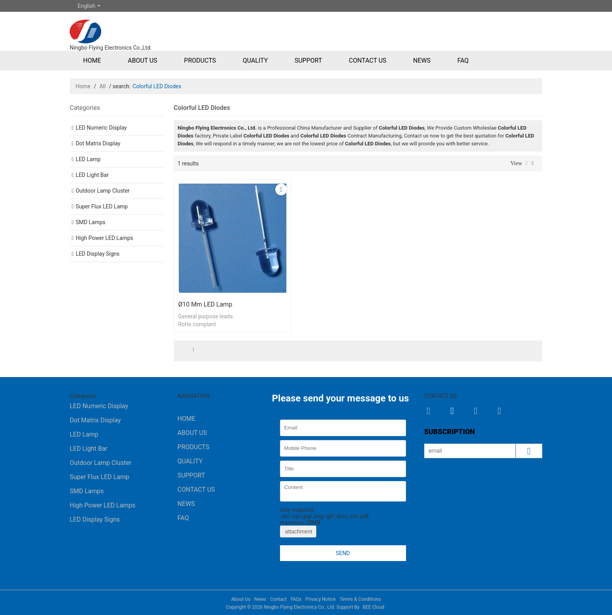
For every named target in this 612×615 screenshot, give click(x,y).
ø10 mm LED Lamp (205, 304)
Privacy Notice (321, 599)
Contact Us (367, 60)
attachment (298, 531)
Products (200, 60)
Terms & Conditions (360, 599)
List (527, 163)
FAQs (296, 599)
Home (92, 60)
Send (343, 553)
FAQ (463, 60)
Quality (255, 60)
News (421, 60)
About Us (142, 60)
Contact (278, 599)
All (102, 86)
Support (308, 60)
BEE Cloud (373, 607)
